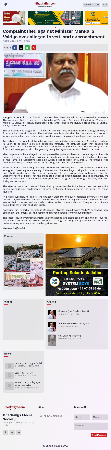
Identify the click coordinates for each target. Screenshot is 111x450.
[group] (55, 18)
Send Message (99, 435)
